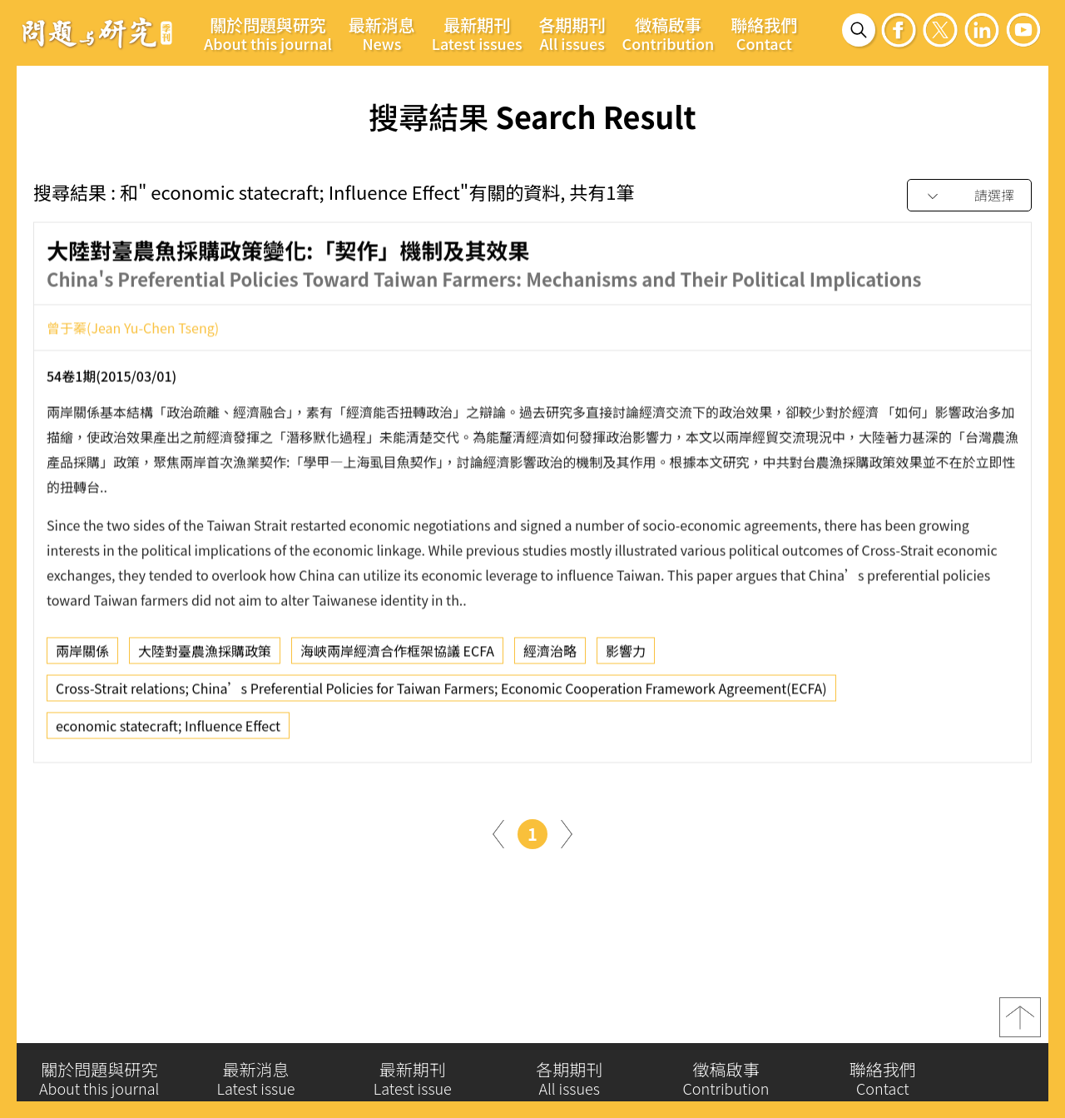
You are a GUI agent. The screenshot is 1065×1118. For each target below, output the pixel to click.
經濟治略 (550, 658)
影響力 (626, 658)
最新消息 (382, 33)
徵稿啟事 (668, 33)
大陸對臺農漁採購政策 (204, 658)
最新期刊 (477, 33)
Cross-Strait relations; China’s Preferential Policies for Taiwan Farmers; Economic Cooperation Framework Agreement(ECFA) (441, 696)
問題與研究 (97, 32)
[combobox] (969, 196)
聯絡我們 (764, 33)
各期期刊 (572, 33)
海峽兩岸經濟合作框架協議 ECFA (397, 658)
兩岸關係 (82, 658)
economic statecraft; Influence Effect (168, 733)
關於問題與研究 (268, 33)
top (1020, 1025)
